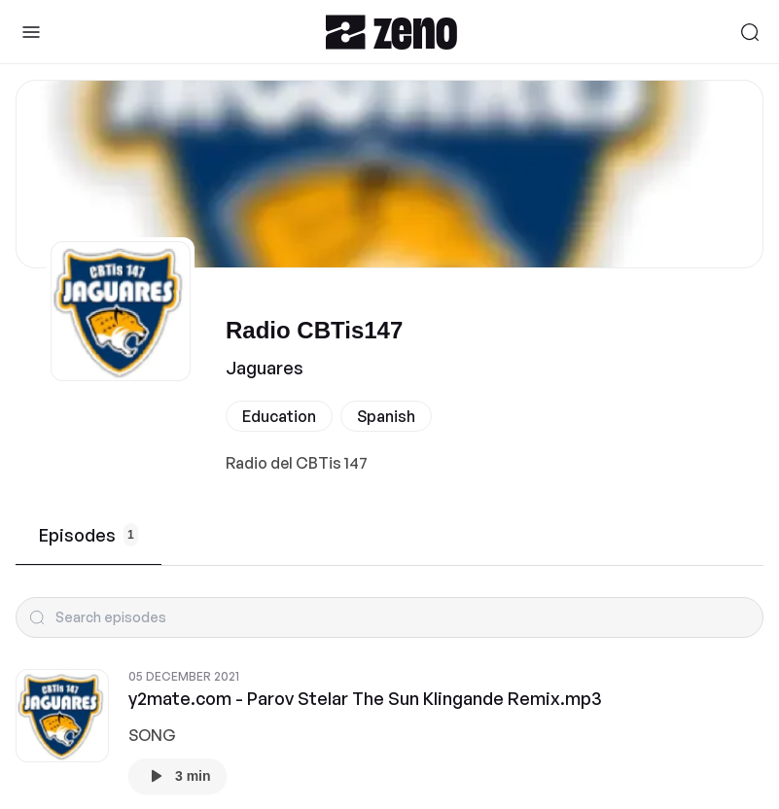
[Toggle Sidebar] (31, 32)
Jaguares (264, 367)
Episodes (88, 534)
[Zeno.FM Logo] (391, 31)
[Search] (749, 32)
